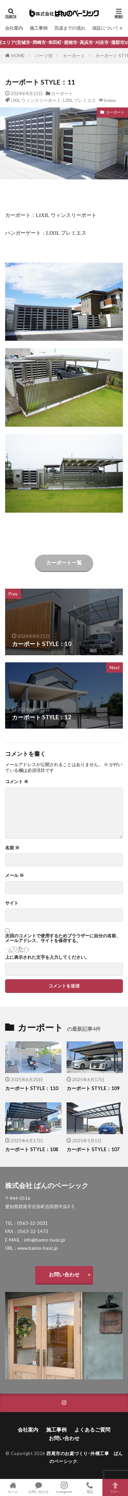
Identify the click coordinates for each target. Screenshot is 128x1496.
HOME (18, 55)
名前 (12, 848)
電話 (89, 1487)
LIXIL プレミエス (79, 100)
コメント (16, 781)
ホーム (13, 1487)
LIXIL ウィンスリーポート (36, 100)
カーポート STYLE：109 (93, 1088)
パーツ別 (44, 55)
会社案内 (14, 28)
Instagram (64, 1487)
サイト (11, 903)
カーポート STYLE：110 (31, 1088)
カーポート (74, 55)
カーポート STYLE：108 (31, 1149)
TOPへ (115, 1487)
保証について (105, 28)
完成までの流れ (69, 28)
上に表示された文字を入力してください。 (47, 957)
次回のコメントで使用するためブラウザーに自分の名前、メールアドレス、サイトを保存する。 (62, 938)
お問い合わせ (64, 1274)
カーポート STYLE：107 (93, 1149)
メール (14, 875)
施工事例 (38, 28)
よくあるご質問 (92, 1429)
